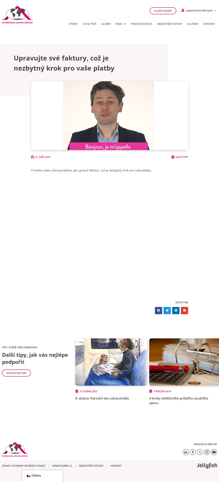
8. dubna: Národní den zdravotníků (102, 398)
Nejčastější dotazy (169, 24)
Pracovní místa (141, 24)
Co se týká (89, 24)
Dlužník (192, 24)
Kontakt (209, 24)
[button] (158, 310)
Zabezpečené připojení (201, 11)
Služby (106, 24)
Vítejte (73, 24)
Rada (121, 24)
